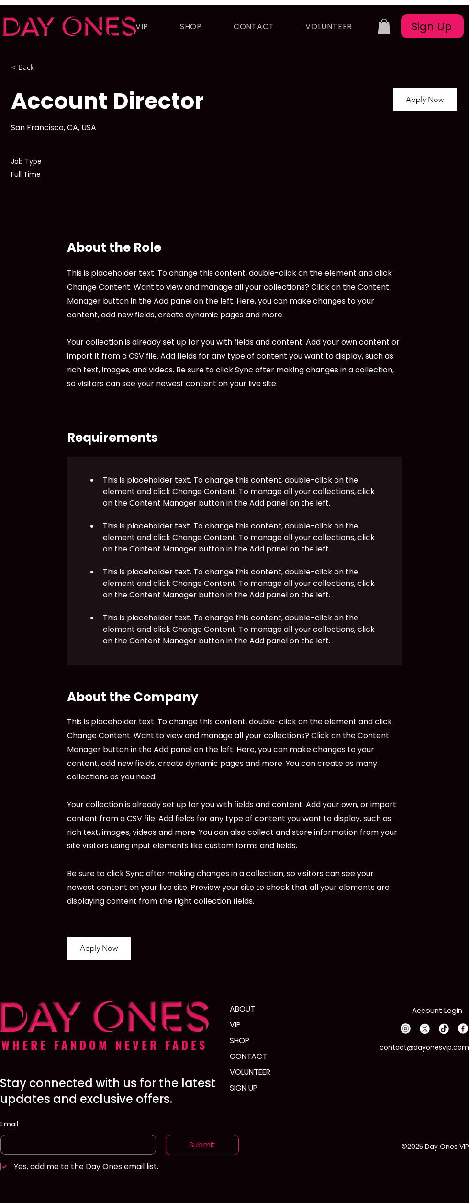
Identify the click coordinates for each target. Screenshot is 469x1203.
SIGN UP (243, 1087)
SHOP (239, 1040)
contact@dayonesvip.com (424, 1047)
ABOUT (242, 1008)
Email (9, 1124)
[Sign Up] (432, 26)
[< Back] (45, 67)
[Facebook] (463, 1028)
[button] (384, 26)
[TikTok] (444, 1028)
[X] (425, 1028)
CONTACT (248, 1056)
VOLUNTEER (250, 1072)
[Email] (75, 1144)
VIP (235, 1024)
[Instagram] (406, 1028)
